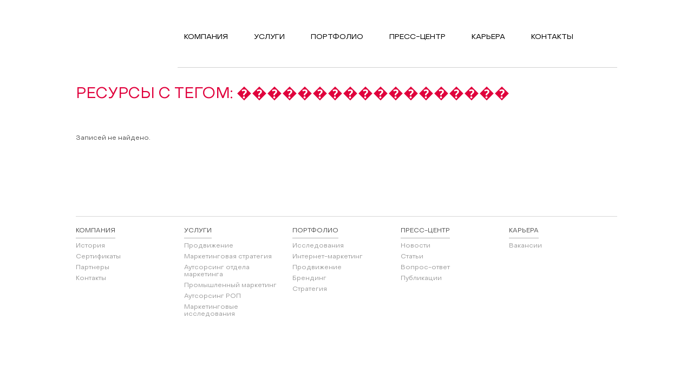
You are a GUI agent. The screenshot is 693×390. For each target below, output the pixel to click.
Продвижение (208, 246)
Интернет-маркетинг (327, 256)
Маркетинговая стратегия (228, 256)
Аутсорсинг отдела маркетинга (217, 271)
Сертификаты (98, 256)
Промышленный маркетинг (230, 285)
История (90, 246)
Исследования (318, 246)
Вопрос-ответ (425, 267)
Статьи (412, 256)
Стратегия (309, 289)
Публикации (421, 278)
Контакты (91, 278)
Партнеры (92, 267)
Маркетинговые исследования (211, 310)
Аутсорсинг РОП (212, 296)
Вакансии (525, 246)
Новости (415, 246)
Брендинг (309, 278)
